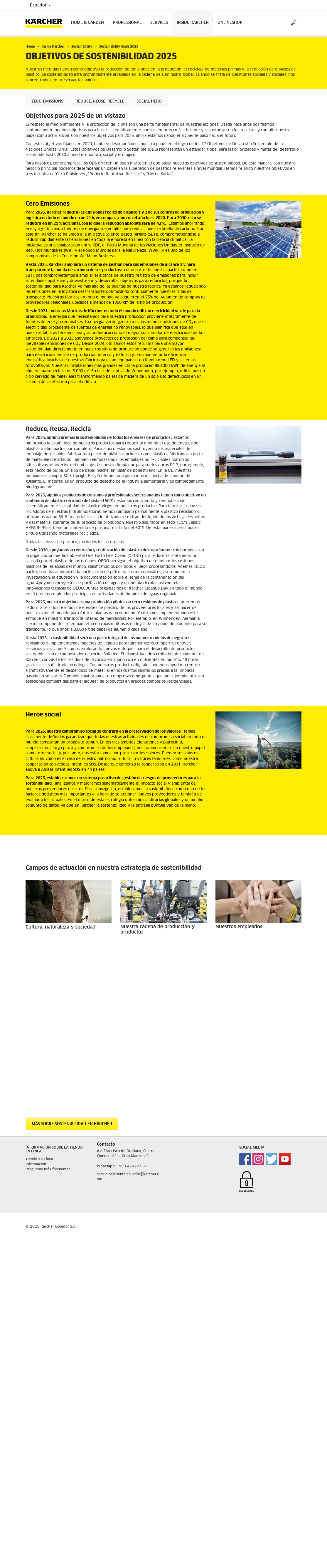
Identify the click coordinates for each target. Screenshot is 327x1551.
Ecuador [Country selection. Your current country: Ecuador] (40, 5)
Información (36, 1005)
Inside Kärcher (193, 23)
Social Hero (149, 101)
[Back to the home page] (46, 23)
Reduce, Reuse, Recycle (99, 101)
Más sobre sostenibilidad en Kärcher (72, 964)
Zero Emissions (47, 101)
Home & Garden (87, 23)
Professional (127, 23)
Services (159, 23)
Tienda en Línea (39, 1000)
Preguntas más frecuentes (48, 1010)
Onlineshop (230, 23)
